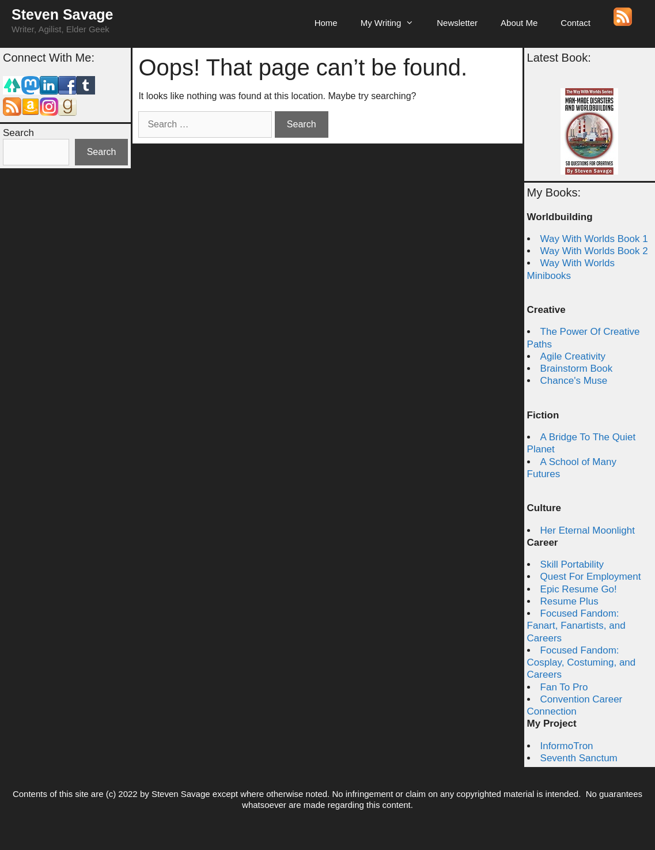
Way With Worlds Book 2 (594, 250)
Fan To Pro (564, 687)
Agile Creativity (572, 356)
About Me (519, 23)
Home (326, 23)
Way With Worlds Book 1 (594, 238)
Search (18, 132)
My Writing (393, 23)
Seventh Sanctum (579, 758)
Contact (575, 23)
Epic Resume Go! (578, 589)
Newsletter (457, 23)
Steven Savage (62, 14)
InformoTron (566, 746)
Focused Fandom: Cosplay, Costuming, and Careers (581, 663)
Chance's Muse (574, 380)
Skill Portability (572, 564)
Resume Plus (569, 601)
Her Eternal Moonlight (587, 530)
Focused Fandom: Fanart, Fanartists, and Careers (576, 626)
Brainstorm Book (576, 368)
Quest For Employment (590, 576)
